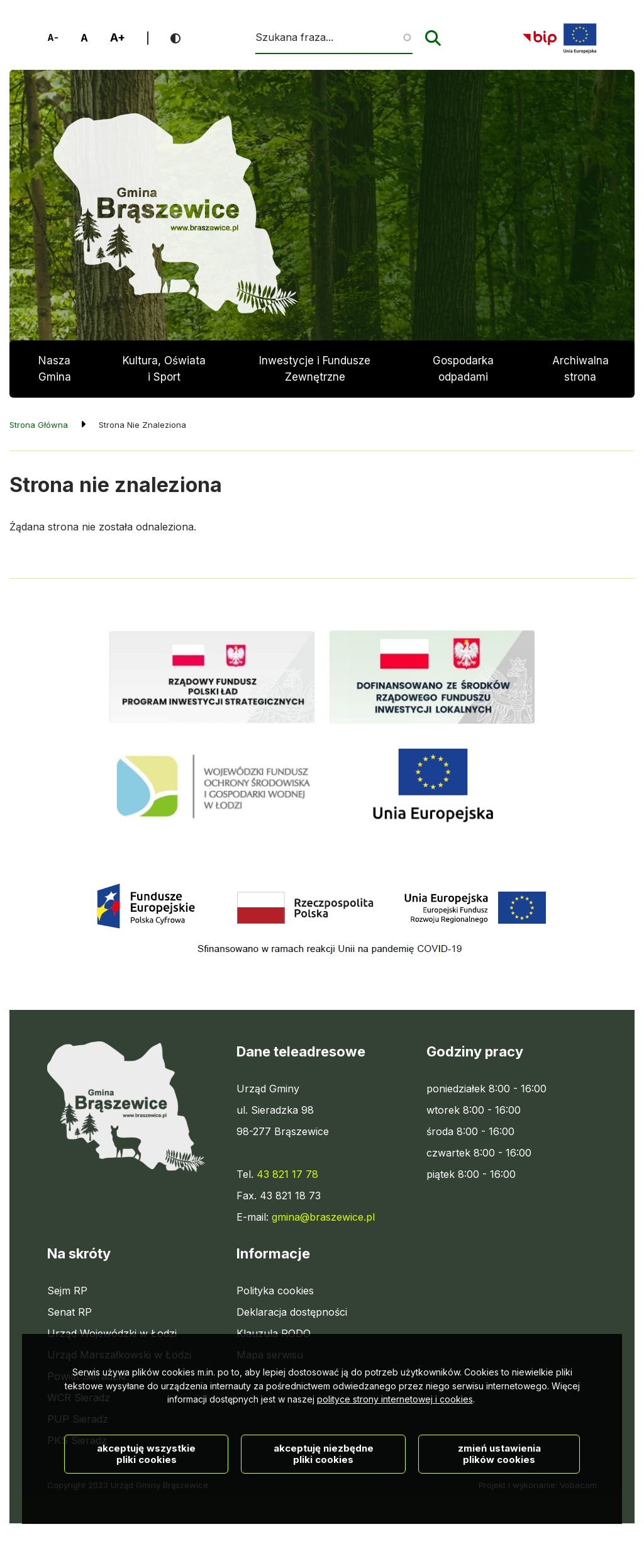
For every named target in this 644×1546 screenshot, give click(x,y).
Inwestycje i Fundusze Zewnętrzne (314, 368)
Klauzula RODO (273, 1333)
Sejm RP (67, 1290)
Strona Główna (38, 425)
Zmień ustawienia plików (499, 1475)
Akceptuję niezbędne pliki (324, 1475)
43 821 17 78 (287, 1174)
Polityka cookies (275, 1290)
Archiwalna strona (580, 376)
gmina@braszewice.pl (323, 1217)
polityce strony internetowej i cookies (395, 1420)
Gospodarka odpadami (463, 368)
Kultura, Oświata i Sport (164, 368)
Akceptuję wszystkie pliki (146, 1475)
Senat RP (69, 1311)
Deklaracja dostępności (291, 1312)
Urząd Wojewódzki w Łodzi (112, 1333)
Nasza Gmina (54, 368)
